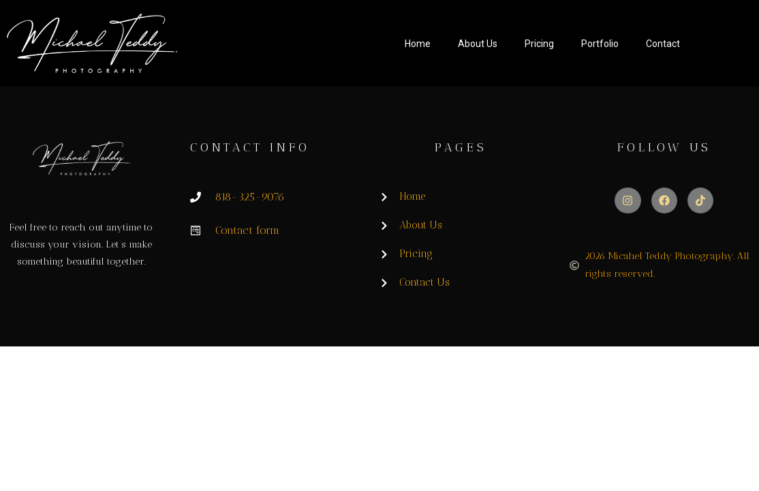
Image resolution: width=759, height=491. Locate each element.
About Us (477, 43)
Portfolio (600, 43)
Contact (663, 43)
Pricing (539, 43)
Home (418, 43)
